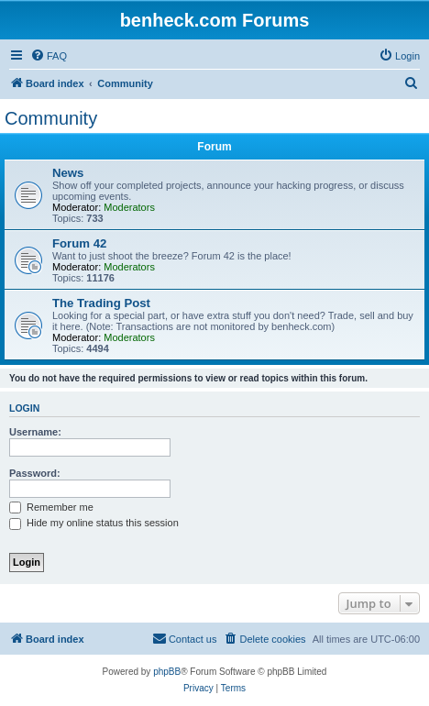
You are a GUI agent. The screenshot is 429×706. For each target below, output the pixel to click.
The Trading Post (101, 303)
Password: (34, 473)
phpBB (167, 672)
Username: (35, 431)
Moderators (129, 207)
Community (51, 118)
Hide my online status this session (94, 522)
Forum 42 (79, 243)
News (67, 173)
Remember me (51, 507)
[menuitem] (48, 56)
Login (24, 408)
